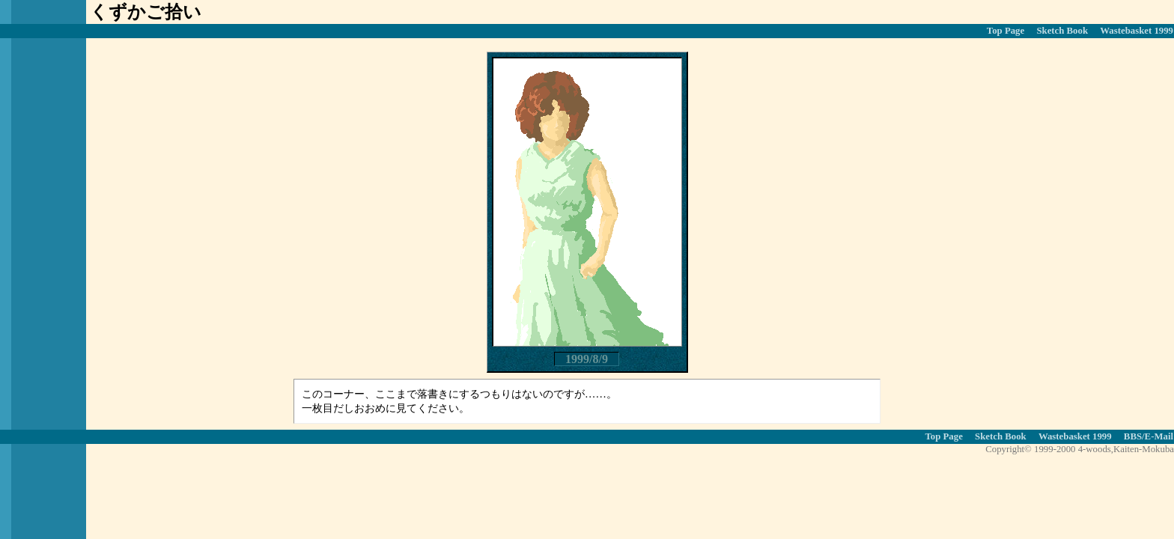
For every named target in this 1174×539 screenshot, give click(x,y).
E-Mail (1159, 436)
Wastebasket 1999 (1136, 30)
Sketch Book (1062, 30)
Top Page (1005, 30)
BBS (1133, 436)
